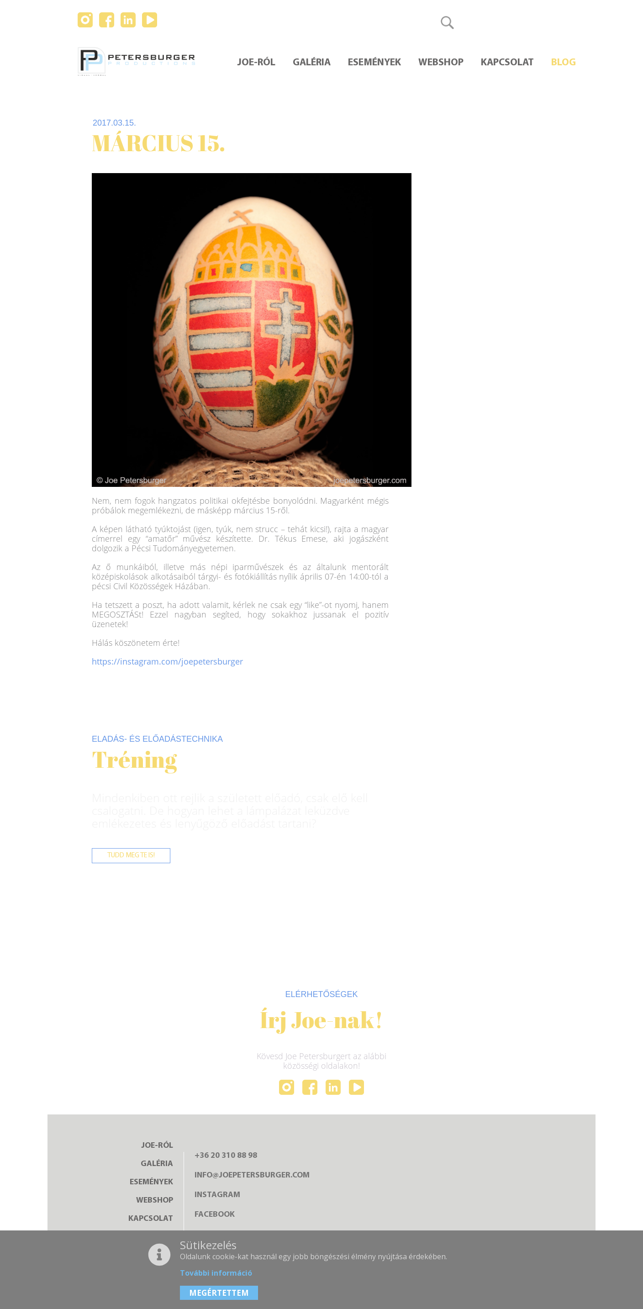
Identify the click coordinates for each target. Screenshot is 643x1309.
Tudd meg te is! (132, 856)
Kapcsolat (507, 63)
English (522, 22)
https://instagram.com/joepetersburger (167, 661)
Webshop (441, 63)
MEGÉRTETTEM (219, 1293)
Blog (563, 63)
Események (374, 63)
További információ (216, 1273)
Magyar (482, 22)
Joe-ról (256, 63)
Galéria (312, 63)
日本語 (560, 22)
